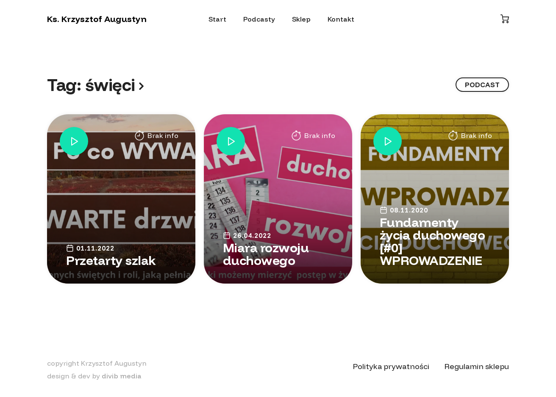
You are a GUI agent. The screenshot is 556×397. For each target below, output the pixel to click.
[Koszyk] (504, 19)
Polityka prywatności (391, 366)
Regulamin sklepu (477, 366)
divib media (122, 376)
